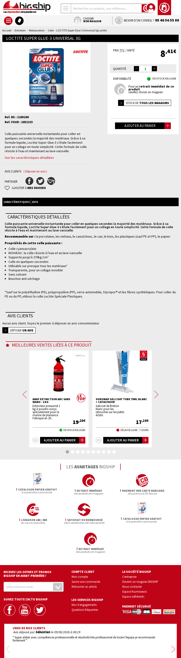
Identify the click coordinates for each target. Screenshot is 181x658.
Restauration (37, 30)
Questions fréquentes (85, 580)
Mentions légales (62, 647)
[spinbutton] (145, 68)
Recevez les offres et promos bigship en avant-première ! (27, 544)
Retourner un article (84, 557)
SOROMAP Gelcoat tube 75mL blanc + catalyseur (121, 400)
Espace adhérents (133, 567)
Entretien (20, 30)
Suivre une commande (86, 552)
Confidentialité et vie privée (68, 640)
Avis (35, 202)
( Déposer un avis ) (35, 171)
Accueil (6, 30)
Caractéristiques (17, 202)
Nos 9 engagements (84, 575)
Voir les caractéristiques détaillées (29, 157)
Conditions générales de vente (110, 640)
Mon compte (80, 547)
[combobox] (66, 8)
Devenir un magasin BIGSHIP (140, 552)
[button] (154, 68)
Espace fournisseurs (134, 562)
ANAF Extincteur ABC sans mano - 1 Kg (51, 400)
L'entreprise (129, 547)
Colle (51, 30)
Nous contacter (132, 557)
